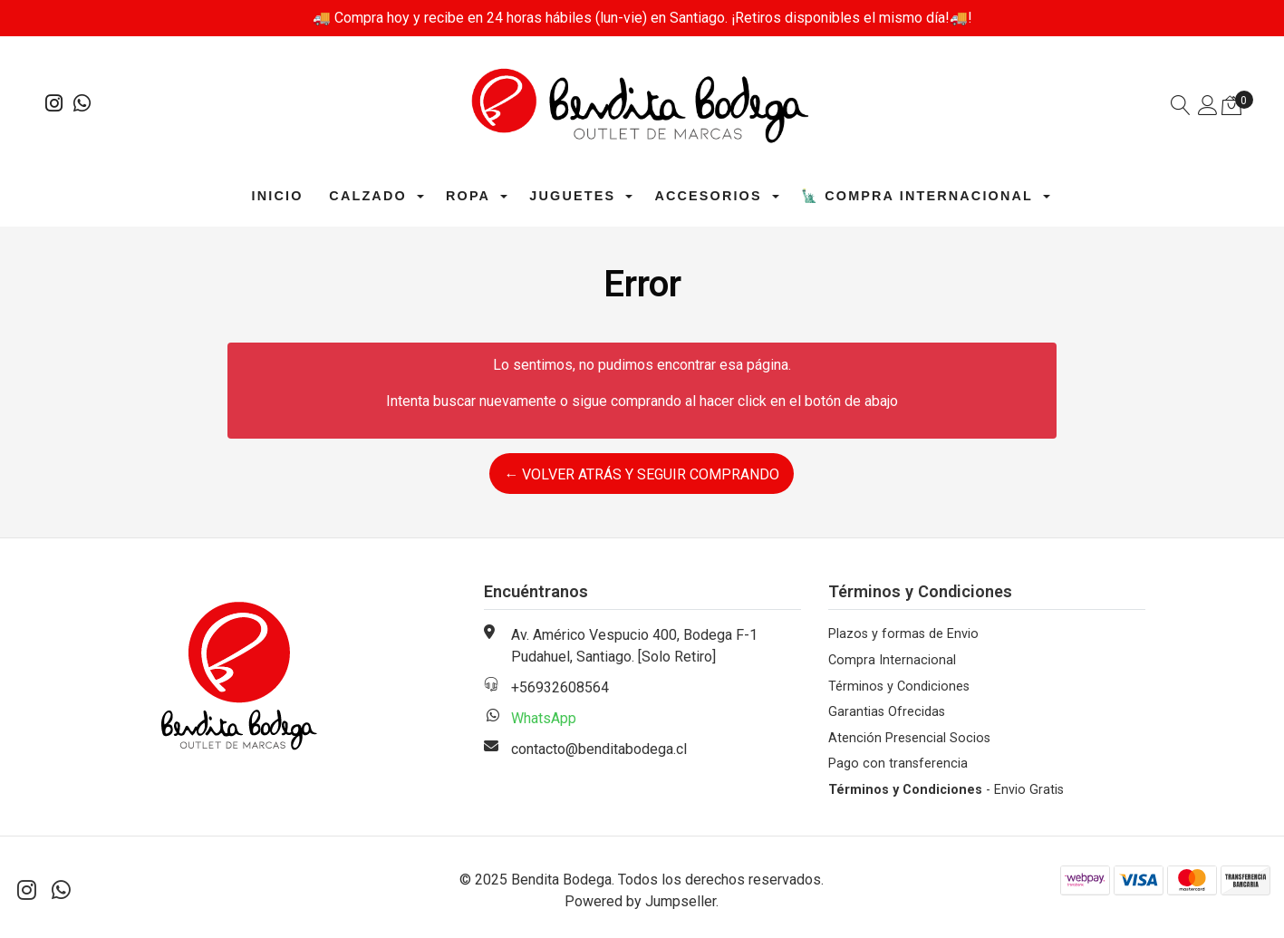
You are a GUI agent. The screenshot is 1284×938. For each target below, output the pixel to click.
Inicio (278, 196)
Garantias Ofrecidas (886, 712)
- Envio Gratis (946, 790)
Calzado (367, 196)
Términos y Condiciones (899, 686)
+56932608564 (560, 687)
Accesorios (707, 196)
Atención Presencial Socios (909, 738)
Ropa (468, 196)
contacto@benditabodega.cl (599, 749)
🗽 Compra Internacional (917, 196)
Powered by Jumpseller (640, 901)
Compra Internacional (892, 660)
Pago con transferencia (898, 763)
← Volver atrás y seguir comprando (641, 474)
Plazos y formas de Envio (903, 634)
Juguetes (572, 196)
